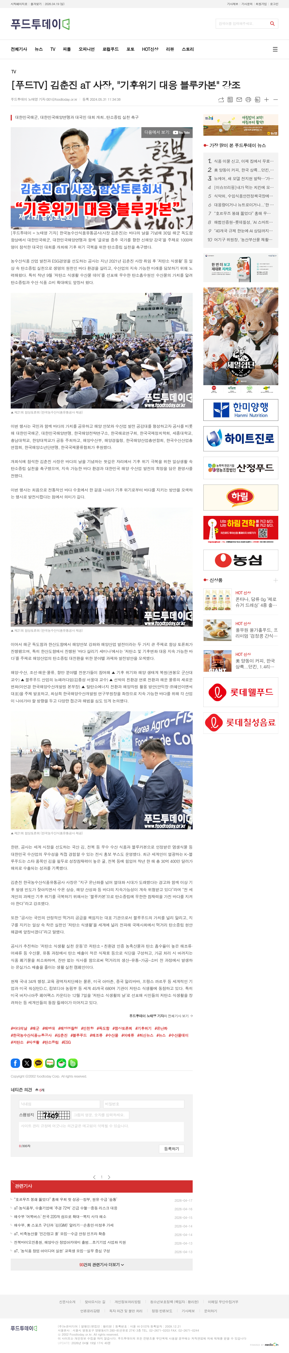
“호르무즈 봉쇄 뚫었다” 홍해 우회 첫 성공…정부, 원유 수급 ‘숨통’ (244, 213)
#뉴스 (160, 1035)
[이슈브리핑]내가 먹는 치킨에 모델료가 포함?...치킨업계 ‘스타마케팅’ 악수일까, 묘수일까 (244, 187)
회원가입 (261, 4)
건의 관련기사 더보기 (101, 1264)
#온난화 (160, 1028)
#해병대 (48, 1028)
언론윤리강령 (90, 1310)
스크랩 (257, 99)
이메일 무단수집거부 (223, 1301)
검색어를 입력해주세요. (236, 23)
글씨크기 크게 (266, 99)
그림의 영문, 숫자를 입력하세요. (98, 1115)
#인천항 (87, 1028)
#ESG (66, 1042)
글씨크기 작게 (275, 99)
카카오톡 (38, 1063)
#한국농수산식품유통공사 (31, 1035)
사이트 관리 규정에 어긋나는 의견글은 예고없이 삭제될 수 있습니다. (75, 1126)
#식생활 (32, 1042)
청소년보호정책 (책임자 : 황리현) (174, 1301)
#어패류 (127, 1035)
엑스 (27, 1063)
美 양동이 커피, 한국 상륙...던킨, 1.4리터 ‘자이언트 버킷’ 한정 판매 (244, 170)
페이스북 (15, 1063)
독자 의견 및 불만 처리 (125, 1310)
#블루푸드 (78, 1035)
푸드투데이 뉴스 (238, 145)
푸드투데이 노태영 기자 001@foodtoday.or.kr (44, 99)
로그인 (274, 4)
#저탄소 (17, 1042)
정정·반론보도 (162, 1310)
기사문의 (246, 4)
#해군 (34, 1028)
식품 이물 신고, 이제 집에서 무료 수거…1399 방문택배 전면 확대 (244, 161)
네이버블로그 (50, 1063)
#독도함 (103, 1028)
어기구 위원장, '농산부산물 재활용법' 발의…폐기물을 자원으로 (244, 239)
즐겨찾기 (36, 4)
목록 (230, 99)
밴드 (73, 1063)
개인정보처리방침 (128, 1301)
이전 (94, 1177)
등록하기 (171, 1148)
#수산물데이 (178, 1035)
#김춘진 (61, 1035)
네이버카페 (61, 1063)
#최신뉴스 (145, 1035)
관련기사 (23, 1186)
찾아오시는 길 (95, 1301)
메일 (239, 99)
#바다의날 (19, 1028)
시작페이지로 (19, 4)
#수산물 (111, 1035)
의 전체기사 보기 (159, 1015)
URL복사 (221, 99)
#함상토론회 (122, 1028)
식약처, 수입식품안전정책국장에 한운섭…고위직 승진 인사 (244, 196)
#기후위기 (143, 1028)
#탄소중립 (50, 1042)
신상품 (216, 580)
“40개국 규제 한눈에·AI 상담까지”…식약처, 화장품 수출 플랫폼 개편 (244, 230)
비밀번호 (112, 1104)
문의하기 (210, 1310)
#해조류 (96, 1035)
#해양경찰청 (68, 1028)
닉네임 (26, 1104)
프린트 (248, 99)
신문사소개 (67, 1301)
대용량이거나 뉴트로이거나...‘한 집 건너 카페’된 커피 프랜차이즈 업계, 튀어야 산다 (244, 204)
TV (13, 72)
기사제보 (232, 4)
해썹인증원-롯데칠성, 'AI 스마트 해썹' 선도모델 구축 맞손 (244, 222)
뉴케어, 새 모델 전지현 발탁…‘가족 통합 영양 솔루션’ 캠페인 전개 (244, 178)
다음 (109, 1177)
